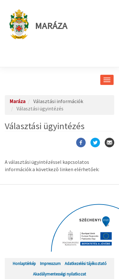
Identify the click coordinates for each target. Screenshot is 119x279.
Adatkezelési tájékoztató (86, 263)
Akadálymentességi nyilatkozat (59, 273)
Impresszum (50, 263)
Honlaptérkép (24, 263)
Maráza (38, 24)
